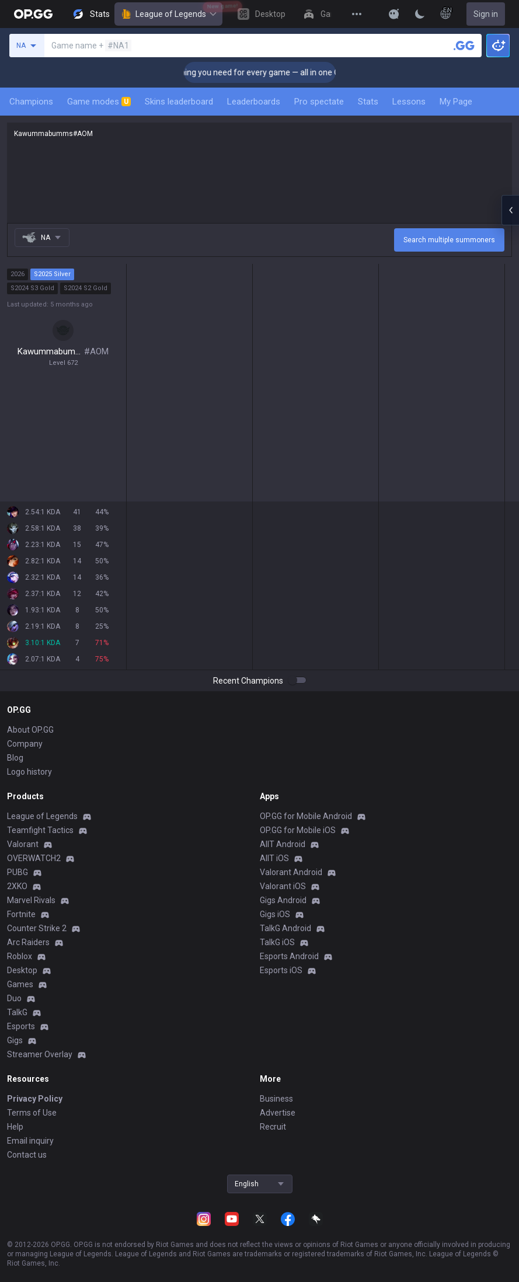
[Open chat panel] (510, 210)
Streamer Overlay (39, 1054)
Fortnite (21, 914)
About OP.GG (30, 729)
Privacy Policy (34, 1098)
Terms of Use (32, 1112)
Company (25, 743)
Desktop (22, 970)
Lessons (409, 101)
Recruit (273, 1126)
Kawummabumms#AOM (259, 173)
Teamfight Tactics (40, 830)
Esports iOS (281, 970)
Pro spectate (319, 101)
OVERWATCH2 (34, 858)
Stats (368, 101)
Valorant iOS (283, 886)
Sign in (485, 14)
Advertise (277, 1112)
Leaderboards (253, 101)
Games (20, 984)
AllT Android (282, 844)
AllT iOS (274, 858)
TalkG (17, 1012)
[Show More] (394, 14)
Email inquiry (30, 1140)
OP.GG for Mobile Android (306, 816)
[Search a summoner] (464, 45)
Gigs (15, 1040)
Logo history (29, 771)
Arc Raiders (28, 942)
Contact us (27, 1154)
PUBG (17, 872)
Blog (15, 757)
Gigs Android (283, 900)
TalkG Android (285, 928)
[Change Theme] (419, 14)
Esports (21, 1026)
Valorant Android (291, 872)
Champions (31, 101)
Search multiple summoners (449, 240)
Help (15, 1126)
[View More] (356, 14)
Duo (14, 998)
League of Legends (168, 14)
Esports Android (289, 956)
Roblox (19, 956)
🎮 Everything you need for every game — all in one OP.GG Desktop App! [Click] (308, 72)
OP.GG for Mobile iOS (298, 830)
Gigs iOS (275, 914)
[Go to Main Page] (33, 14)
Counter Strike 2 (37, 928)
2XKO (17, 886)
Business (276, 1098)
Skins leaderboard (179, 101)
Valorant (23, 844)
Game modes (99, 101)
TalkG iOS (277, 942)
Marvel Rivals (31, 900)
